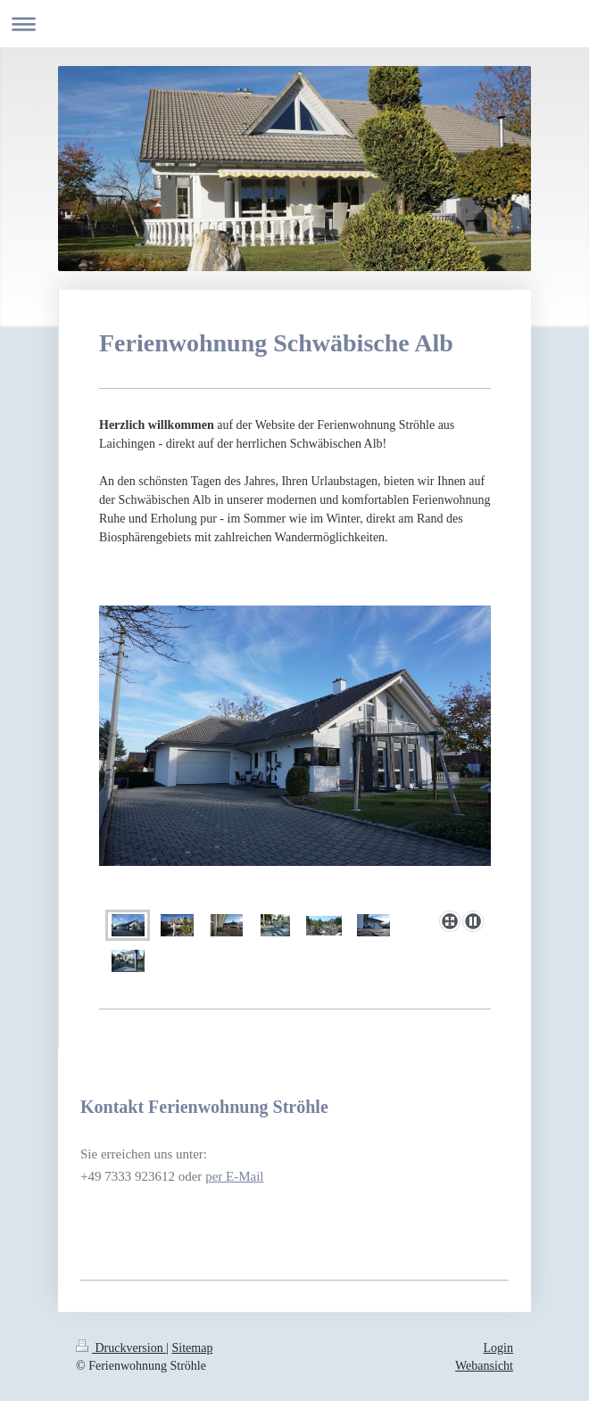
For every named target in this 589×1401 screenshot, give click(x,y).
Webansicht (484, 1365)
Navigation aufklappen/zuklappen (294, 23)
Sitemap (192, 1348)
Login (498, 1348)
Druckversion (121, 1348)
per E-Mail (234, 1176)
